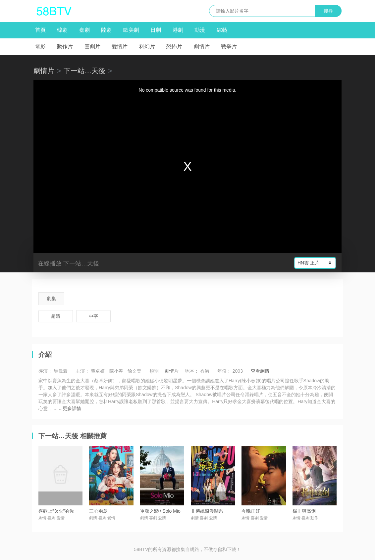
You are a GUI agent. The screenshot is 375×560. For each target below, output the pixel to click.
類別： (156, 371)
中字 (93, 316)
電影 (40, 46)
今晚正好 (250, 511)
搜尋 (328, 11)
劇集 (51, 298)
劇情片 (202, 46)
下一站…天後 (84, 70)
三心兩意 (98, 511)
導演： (45, 371)
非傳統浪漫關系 (207, 511)
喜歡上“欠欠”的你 (56, 511)
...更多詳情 (70, 408)
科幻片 (147, 46)
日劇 (155, 30)
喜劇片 (92, 46)
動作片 (65, 46)
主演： (82, 371)
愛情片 (120, 46)
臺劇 (84, 30)
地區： (192, 371)
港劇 (178, 30)
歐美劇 (131, 30)
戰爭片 (229, 46)
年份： (224, 371)
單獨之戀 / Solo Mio (160, 511)
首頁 (40, 30)
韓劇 (62, 30)
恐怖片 (174, 46)
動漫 (199, 30)
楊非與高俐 (304, 511)
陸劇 (106, 30)
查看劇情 (260, 371)
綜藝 (222, 30)
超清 (55, 316)
